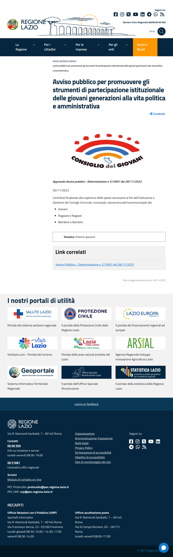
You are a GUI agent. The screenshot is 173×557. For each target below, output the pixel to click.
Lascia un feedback (86, 404)
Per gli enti (113, 47)
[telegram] (149, 14)
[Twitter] (129, 14)
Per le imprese (81, 47)
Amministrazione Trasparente (94, 438)
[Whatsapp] (156, 14)
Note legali (82, 443)
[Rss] (144, 447)
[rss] (162, 14)
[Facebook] (116, 14)
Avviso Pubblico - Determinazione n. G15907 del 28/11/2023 (95, 264)
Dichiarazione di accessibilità (93, 452)
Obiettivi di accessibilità (90, 457)
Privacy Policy (84, 447)
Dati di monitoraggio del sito (93, 462)
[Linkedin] (143, 14)
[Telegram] (131, 447)
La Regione (21, 47)
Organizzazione (85, 433)
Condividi (157, 114)
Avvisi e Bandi (142, 47)
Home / (56, 61)
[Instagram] (122, 14)
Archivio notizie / (68, 61)
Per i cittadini (49, 47)
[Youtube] (135, 14)
